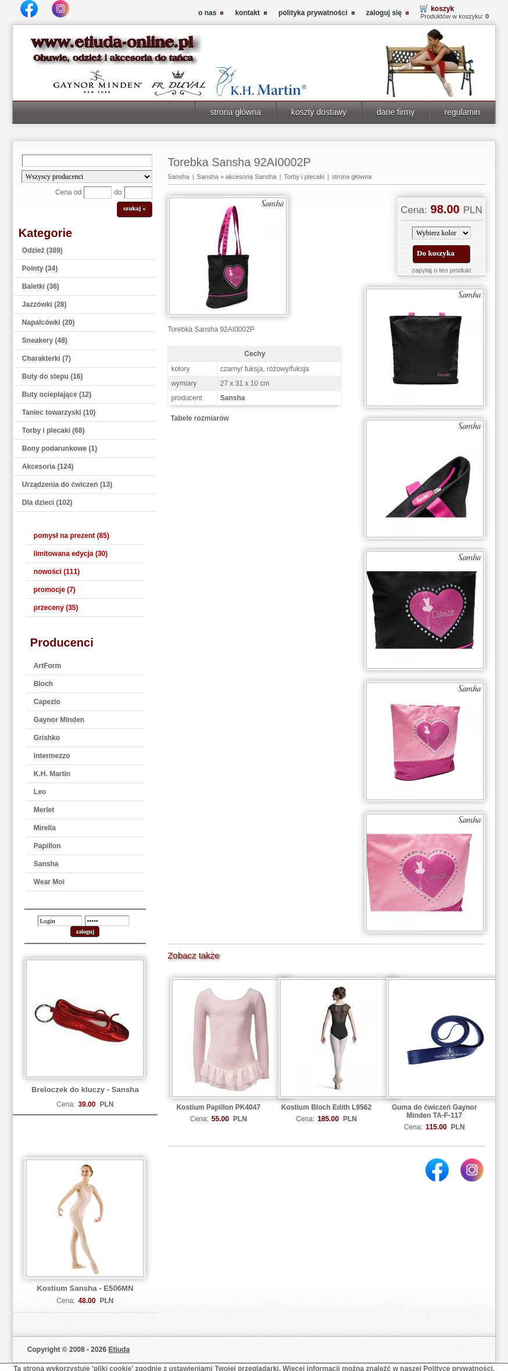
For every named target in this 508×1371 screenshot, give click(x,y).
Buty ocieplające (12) (56, 394)
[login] (60, 921)
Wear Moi (49, 882)
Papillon (47, 846)
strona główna (235, 112)
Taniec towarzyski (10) (59, 412)
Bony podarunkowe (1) (59, 448)
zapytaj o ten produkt (441, 270)
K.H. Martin (52, 774)
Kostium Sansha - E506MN (85, 1288)
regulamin (463, 112)
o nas (207, 13)
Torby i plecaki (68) (53, 430)
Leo (40, 792)
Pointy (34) (40, 268)
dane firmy (396, 112)
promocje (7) (55, 590)
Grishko (47, 738)
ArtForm (47, 666)
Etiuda (119, 1349)
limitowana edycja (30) (71, 554)
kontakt (247, 13)
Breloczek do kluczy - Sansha (85, 1089)
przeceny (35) (56, 608)
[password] (107, 921)
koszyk (442, 9)
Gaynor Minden (59, 720)
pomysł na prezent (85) (71, 536)
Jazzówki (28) (44, 304)
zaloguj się (384, 13)
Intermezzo (52, 756)
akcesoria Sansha (251, 176)
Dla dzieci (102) (47, 502)
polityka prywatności (313, 13)
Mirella (45, 828)
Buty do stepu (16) (52, 376)
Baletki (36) (40, 286)
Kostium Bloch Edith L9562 (326, 1107)
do (117, 192)
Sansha (46, 864)
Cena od (68, 192)
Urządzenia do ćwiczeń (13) (67, 484)
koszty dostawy (318, 112)
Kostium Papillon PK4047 (218, 1107)
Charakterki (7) (46, 358)
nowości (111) (57, 572)
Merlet (44, 810)
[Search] (87, 161)
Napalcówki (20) (48, 322)
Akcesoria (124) (48, 466)
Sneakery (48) (44, 340)
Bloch (43, 684)
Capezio (47, 702)
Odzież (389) (42, 250)
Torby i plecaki (304, 176)
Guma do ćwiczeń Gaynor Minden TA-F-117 (434, 1111)
